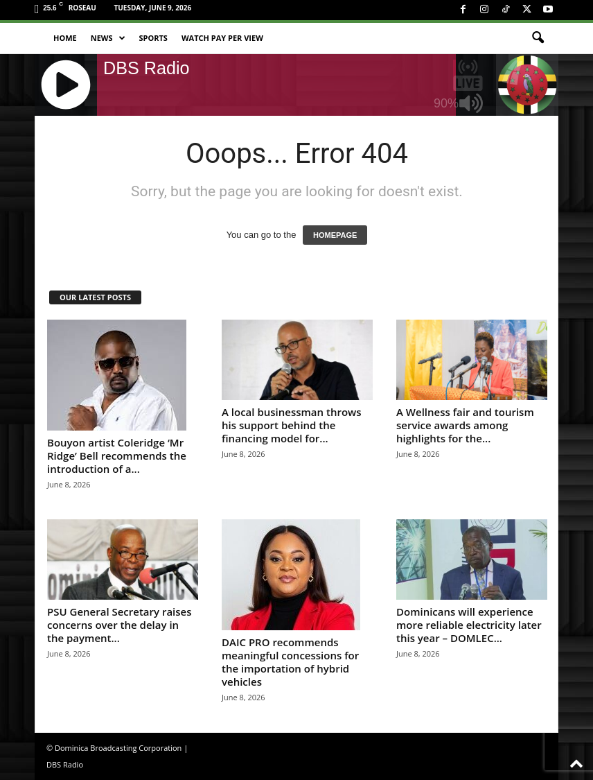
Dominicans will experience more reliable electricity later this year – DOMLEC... (469, 625)
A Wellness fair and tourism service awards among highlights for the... (465, 425)
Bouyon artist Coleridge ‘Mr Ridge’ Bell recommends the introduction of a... (116, 455)
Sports (153, 38)
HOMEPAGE (335, 235)
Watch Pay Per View (222, 38)
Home (65, 38)
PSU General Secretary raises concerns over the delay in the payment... (119, 625)
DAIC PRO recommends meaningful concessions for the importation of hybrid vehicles (290, 661)
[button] (537, 38)
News (108, 38)
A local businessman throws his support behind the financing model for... (292, 425)
